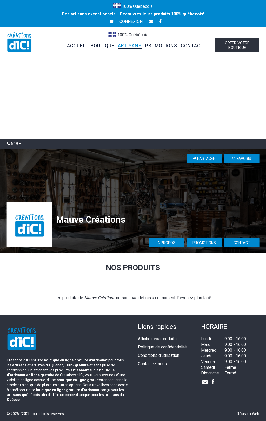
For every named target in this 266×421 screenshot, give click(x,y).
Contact (242, 243)
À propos (166, 243)
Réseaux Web (248, 414)
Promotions (204, 243)
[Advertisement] (133, 99)
